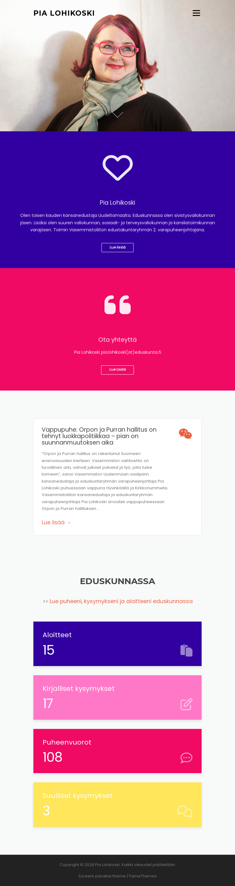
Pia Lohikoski (64, 13)
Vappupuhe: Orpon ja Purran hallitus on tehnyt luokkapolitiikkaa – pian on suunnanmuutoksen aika (99, 436)
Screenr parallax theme (102, 876)
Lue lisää (118, 247)
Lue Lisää (117, 369)
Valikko (196, 13)
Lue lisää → (56, 522)
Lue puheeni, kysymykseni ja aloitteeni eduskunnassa (121, 601)
